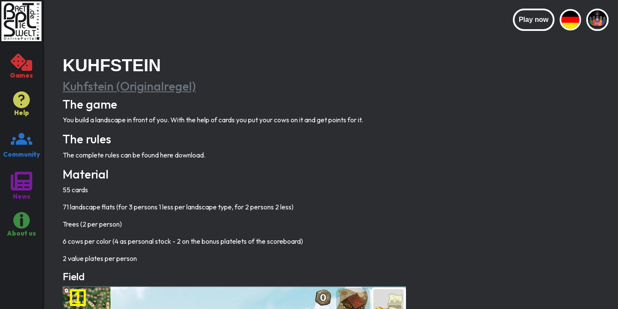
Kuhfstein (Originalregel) (129, 86)
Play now (533, 19)
